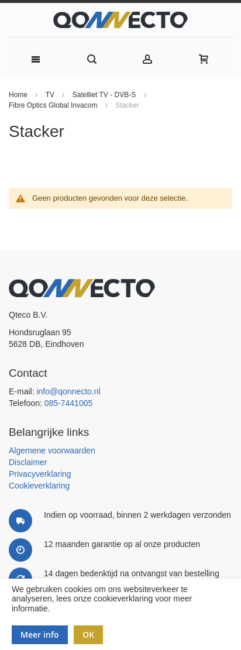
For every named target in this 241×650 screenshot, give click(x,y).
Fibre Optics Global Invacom (54, 105)
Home (19, 95)
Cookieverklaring (39, 485)
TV (51, 95)
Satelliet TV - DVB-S (105, 95)
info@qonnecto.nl (68, 391)
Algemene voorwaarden (52, 450)
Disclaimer (28, 462)
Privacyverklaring (40, 474)
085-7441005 (68, 403)
